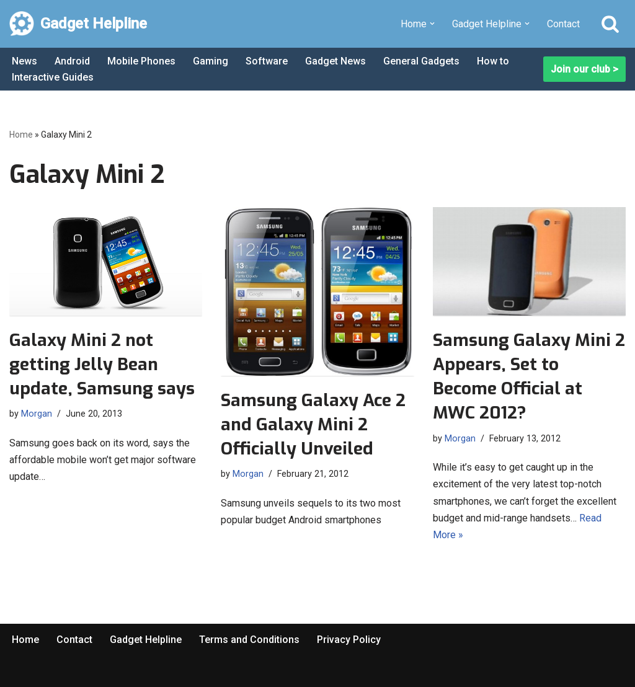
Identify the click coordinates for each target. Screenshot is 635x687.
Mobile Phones (141, 61)
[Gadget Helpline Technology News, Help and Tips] (78, 24)
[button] (432, 23)
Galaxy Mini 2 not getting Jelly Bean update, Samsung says (102, 364)
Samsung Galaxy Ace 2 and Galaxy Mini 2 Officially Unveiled (313, 424)
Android (72, 61)
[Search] (610, 23)
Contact (563, 24)
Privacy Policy (349, 639)
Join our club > (584, 69)
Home (21, 135)
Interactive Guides (53, 77)
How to (493, 61)
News (24, 61)
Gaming (210, 61)
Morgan (36, 414)
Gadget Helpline (146, 639)
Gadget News (335, 61)
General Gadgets (421, 61)
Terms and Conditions (249, 639)
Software (267, 61)
